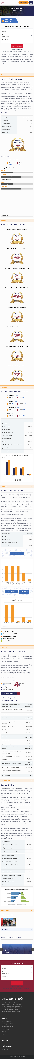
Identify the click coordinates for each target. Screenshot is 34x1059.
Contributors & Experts (7, 1022)
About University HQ (7, 1020)
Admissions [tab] (17, 387)
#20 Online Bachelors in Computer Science (17, 327)
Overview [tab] (17, 75)
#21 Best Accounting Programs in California (17, 346)
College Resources (6, 1044)
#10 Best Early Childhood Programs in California (17, 268)
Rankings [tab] (17, 220)
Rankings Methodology (7, 1025)
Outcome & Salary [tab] (17, 779)
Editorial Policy (5, 1024)
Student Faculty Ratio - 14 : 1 (9, 692)
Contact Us (5, 1027)
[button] (1, 948)
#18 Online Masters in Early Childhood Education (17, 288)
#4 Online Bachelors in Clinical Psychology (17, 229)
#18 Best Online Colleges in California (17, 307)
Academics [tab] (17, 646)
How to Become (6, 1042)
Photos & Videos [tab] (17, 909)
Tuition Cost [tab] (17, 486)
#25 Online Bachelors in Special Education (17, 366)
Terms (3, 1034)
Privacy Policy (5, 1032)
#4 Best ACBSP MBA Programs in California (17, 249)
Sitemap (4, 1030)
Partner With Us (6, 1029)
